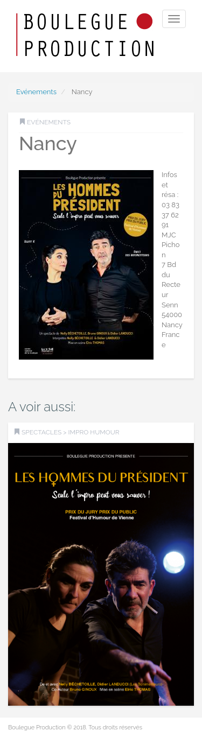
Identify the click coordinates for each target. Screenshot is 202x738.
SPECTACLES (41, 432)
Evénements (36, 92)
